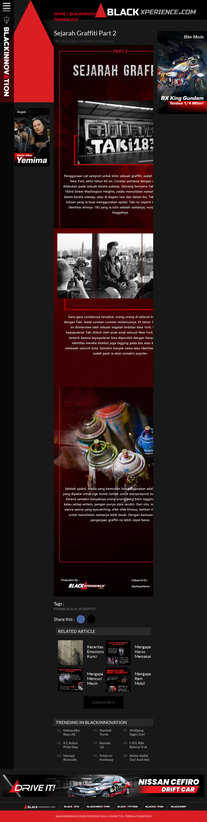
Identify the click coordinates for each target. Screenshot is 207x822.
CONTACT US (115, 816)
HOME (60, 13)
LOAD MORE (103, 702)
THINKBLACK (66, 19)
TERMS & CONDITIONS (138, 816)
